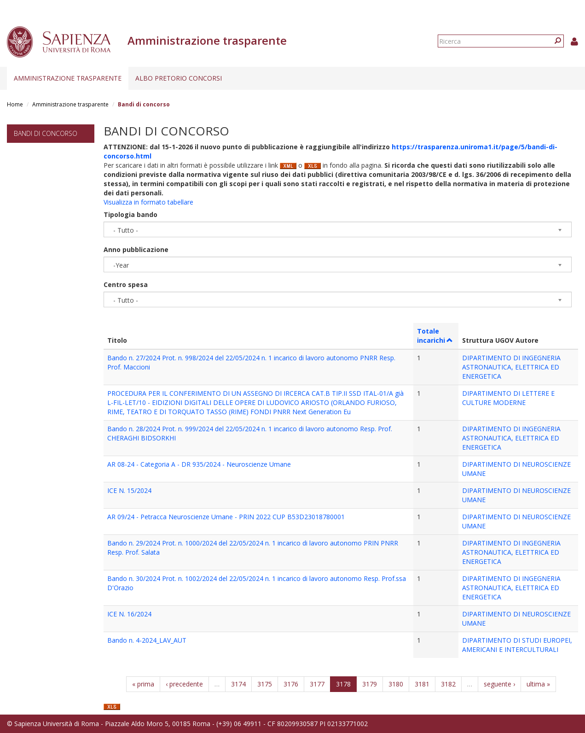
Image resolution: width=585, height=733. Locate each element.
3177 (317, 684)
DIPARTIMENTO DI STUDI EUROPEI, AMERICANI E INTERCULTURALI (517, 645)
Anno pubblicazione (136, 249)
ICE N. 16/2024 (129, 614)
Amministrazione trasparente (68, 78)
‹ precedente (184, 684)
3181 (422, 684)
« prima (143, 684)
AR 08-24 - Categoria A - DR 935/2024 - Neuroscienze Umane (199, 464)
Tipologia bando (130, 214)
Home (15, 104)
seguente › (499, 684)
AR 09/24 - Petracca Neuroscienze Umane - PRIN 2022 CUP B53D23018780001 (226, 516)
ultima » (538, 684)
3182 (448, 684)
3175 (264, 684)
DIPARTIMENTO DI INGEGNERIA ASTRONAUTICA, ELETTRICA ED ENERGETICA (511, 367)
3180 (395, 684)
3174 (238, 684)
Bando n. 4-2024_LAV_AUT (146, 640)
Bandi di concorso (45, 133)
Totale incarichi (435, 336)
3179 (369, 684)
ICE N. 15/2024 (129, 490)
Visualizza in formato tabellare (148, 202)
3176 (291, 684)
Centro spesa (126, 284)
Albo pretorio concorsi (178, 78)
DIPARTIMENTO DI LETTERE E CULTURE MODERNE (508, 398)
